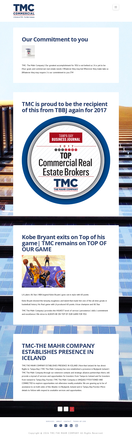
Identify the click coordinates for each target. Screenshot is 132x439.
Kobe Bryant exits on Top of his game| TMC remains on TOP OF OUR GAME (64, 243)
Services (50, 421)
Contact (67, 421)
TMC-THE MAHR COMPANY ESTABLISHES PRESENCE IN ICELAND (58, 352)
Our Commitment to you (55, 39)
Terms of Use (79, 421)
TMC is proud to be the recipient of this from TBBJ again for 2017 (64, 107)
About (59, 421)
